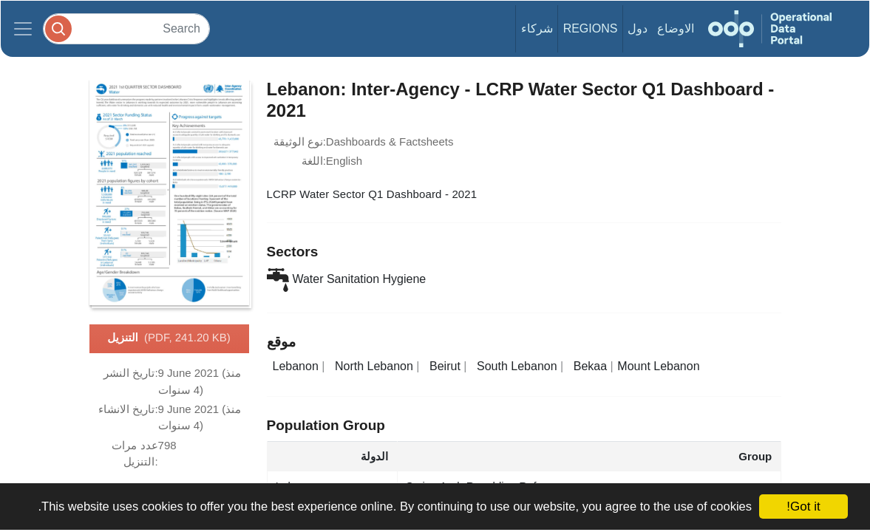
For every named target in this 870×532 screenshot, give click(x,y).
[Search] (126, 28)
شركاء (537, 28)
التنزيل (169, 338)
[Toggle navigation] (23, 29)
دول (638, 28)
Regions (590, 28)
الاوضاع (675, 28)
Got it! (803, 506)
